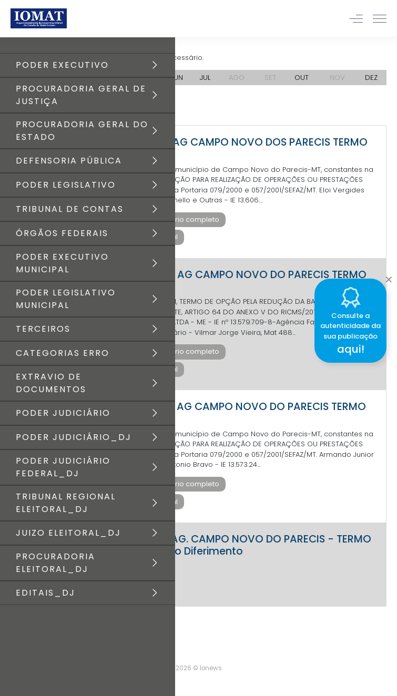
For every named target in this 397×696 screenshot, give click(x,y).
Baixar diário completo (179, 219)
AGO (237, 78)
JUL (205, 78)
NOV (337, 78)
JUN (176, 78)
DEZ (371, 78)
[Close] (388, 277)
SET (270, 78)
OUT (301, 78)
